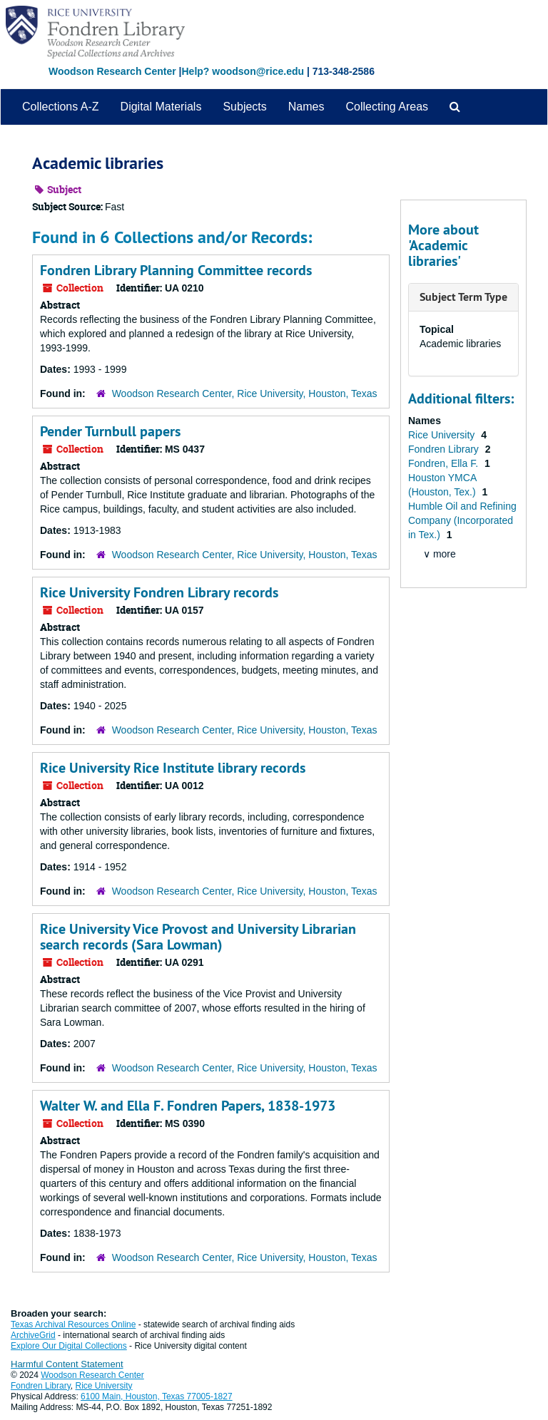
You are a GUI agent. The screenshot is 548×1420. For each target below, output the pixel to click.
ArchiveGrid (33, 1335)
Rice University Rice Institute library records (172, 767)
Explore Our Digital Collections (69, 1346)
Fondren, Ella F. (444, 463)
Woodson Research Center (112, 71)
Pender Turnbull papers (110, 431)
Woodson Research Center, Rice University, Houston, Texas (244, 393)
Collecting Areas (386, 107)
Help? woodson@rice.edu (242, 71)
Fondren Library (445, 449)
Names (306, 107)
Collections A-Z (60, 107)
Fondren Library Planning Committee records (176, 270)
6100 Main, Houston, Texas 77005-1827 (157, 1396)
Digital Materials (161, 107)
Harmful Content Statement (67, 1364)
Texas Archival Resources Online (73, 1324)
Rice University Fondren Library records (159, 592)
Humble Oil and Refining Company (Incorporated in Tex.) (462, 520)
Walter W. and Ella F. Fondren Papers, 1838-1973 (187, 1105)
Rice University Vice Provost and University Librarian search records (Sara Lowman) (198, 937)
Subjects (244, 107)
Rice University (442, 435)
